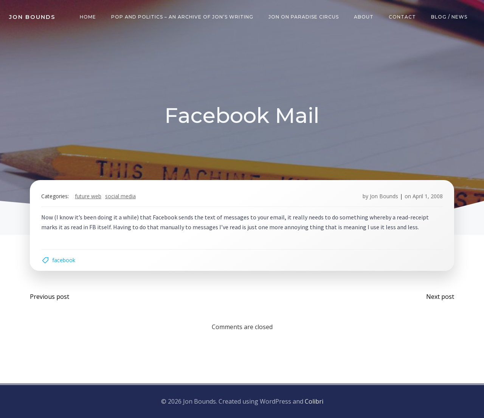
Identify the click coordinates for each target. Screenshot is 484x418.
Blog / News (449, 17)
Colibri (314, 401)
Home (88, 17)
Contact (402, 17)
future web (88, 196)
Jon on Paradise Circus (303, 17)
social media (120, 196)
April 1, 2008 (428, 196)
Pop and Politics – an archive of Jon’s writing (182, 17)
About (364, 17)
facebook (63, 260)
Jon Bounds (384, 196)
